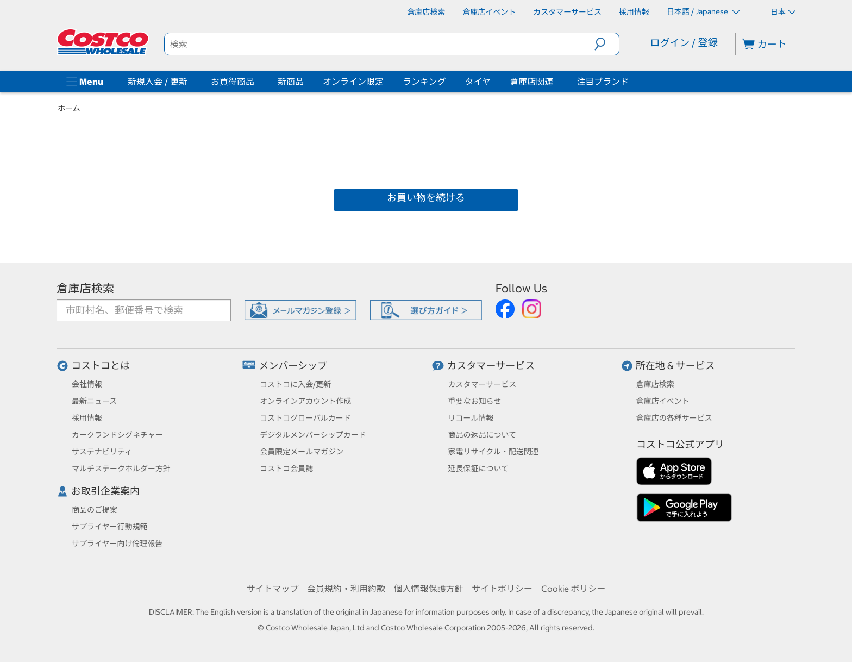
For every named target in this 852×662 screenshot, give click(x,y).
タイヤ (478, 81)
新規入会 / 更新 (157, 81)
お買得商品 (232, 81)
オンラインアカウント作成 (305, 401)
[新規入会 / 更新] (189, 81)
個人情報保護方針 (428, 588)
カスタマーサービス (491, 365)
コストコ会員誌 (286, 468)
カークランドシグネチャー (117, 435)
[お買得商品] (256, 81)
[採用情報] (634, 12)
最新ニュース (94, 401)
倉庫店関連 (531, 81)
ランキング (424, 81)
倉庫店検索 (85, 288)
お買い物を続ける (426, 197)
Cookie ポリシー (573, 588)
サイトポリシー (502, 588)
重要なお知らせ (475, 401)
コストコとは (100, 365)
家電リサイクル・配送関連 (493, 452)
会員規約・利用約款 (346, 588)
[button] (606, 44)
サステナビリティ (102, 452)
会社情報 (87, 384)
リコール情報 (471, 418)
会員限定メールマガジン (301, 452)
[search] (380, 44)
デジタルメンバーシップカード (313, 435)
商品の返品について (482, 435)
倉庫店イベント (663, 401)
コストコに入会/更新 (295, 384)
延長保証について (478, 468)
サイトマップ (272, 588)
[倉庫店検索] (426, 12)
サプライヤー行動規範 (110, 527)
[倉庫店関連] (555, 81)
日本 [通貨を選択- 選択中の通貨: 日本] (782, 12)
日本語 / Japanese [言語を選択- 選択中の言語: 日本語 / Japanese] (703, 11)
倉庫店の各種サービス (674, 418)
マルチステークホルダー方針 (121, 468)
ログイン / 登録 (683, 42)
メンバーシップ (293, 365)
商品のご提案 (94, 510)
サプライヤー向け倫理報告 (117, 543)
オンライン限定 (353, 81)
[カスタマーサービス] (567, 12)
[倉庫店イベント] (489, 12)
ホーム (69, 108)
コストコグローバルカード (305, 418)
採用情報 (87, 418)
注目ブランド (603, 81)
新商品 (291, 81)
